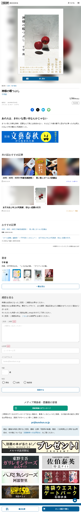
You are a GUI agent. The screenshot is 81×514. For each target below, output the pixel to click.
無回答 (29, 382)
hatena (43, 109)
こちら (24, 316)
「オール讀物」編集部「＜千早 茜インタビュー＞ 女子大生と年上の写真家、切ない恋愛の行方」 (37, 238)
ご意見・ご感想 (7, 321)
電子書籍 (13, 86)
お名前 (4, 346)
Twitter (37, 109)
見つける (71, 3)
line (48, 109)
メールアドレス (7, 357)
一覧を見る (40, 286)
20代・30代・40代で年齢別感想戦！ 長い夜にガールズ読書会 (24, 229)
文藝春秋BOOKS (9, 3)
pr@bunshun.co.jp (40, 422)
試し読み (42, 78)
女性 (18, 382)
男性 (7, 382)
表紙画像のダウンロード (41, 408)
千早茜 (4, 94)
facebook (32, 109)
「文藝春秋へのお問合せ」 (32, 432)
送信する (40, 390)
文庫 (8, 86)
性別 (3, 379)
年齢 (3, 368)
